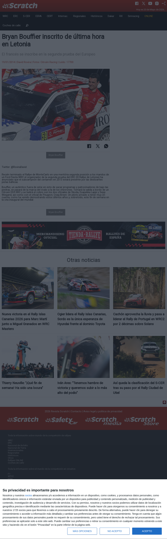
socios (28, 495)
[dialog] (83, 509)
